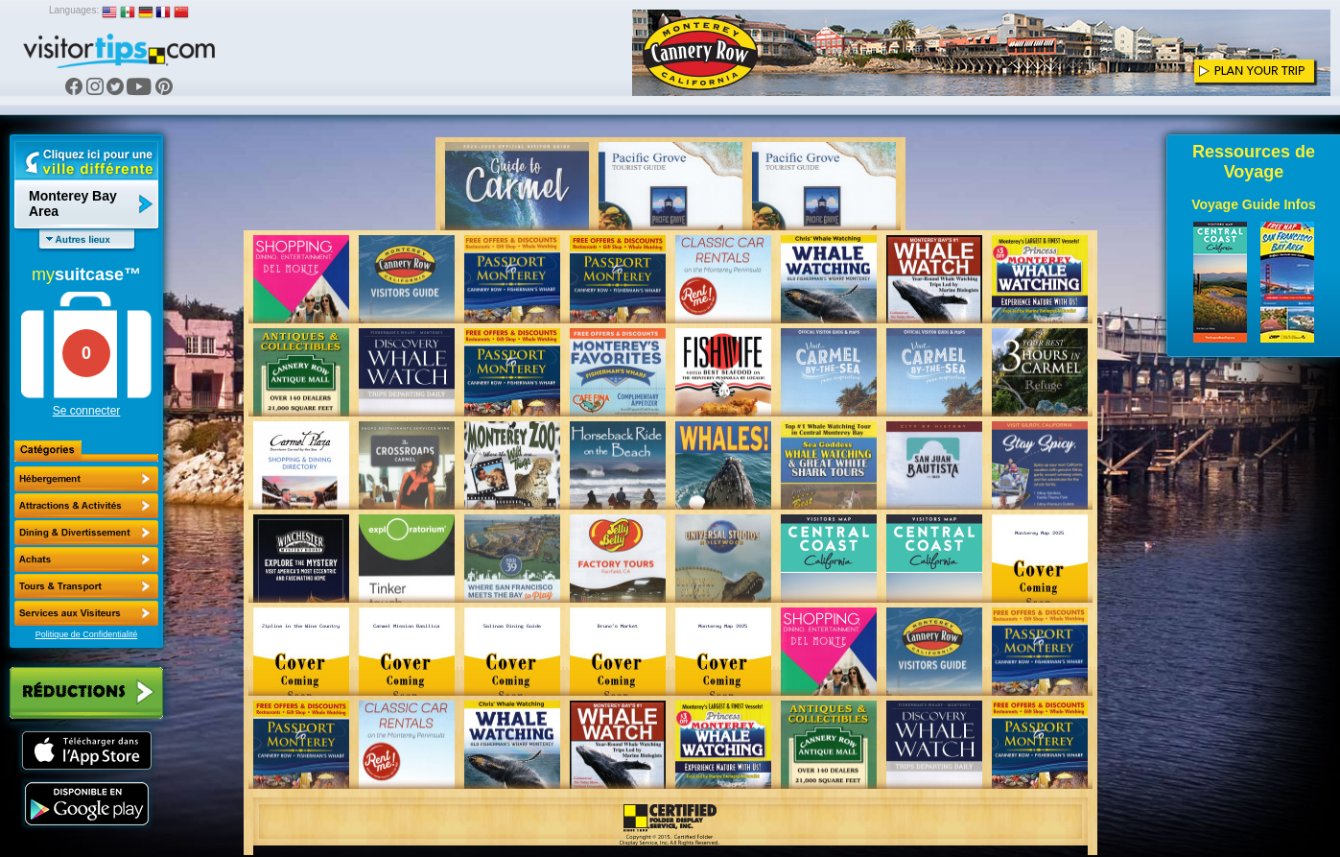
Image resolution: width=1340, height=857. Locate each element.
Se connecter (87, 410)
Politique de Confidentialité (86, 634)
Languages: (74, 10)
